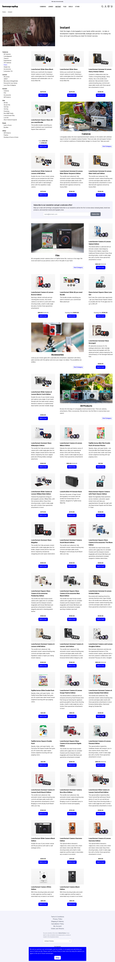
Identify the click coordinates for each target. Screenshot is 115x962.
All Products (7, 97)
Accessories (7, 69)
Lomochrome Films (9, 115)
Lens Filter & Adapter (10, 85)
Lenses (50, 6)
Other (77, 6)
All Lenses (7, 76)
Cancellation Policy (57, 924)
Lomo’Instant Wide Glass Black (42, 69)
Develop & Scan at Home (11, 137)
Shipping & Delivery (57, 921)
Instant (58, 6)
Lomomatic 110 (8, 71)
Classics (6, 58)
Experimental (7, 60)
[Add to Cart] (43, 95)
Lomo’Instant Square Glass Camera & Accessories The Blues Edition (101, 542)
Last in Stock (8, 125)
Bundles (6, 127)
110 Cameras (7, 62)
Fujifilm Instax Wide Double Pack (42, 690)
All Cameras (7, 54)
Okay (57, 958)
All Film (6, 102)
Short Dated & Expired (10, 120)
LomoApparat (8, 56)
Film (64, 6)
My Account (57, 926)
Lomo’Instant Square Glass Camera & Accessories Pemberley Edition (40, 593)
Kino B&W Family (8, 113)
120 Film (6, 107)
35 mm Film (7, 105)
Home (4, 12)
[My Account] (105, 6)
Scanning (6, 111)
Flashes (6, 135)
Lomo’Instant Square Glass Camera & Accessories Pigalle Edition (70, 743)
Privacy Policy (57, 919)
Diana (5, 65)
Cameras (43, 6)
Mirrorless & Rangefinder (11, 81)
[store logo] (10, 6)
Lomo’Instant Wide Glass (69, 69)
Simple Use (7, 67)
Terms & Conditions (57, 917)
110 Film (6, 109)
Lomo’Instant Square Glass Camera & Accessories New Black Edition (70, 593)
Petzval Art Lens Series (10, 83)
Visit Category (107, 146)
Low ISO (6, 117)
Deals (71, 6)
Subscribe (95, 214)
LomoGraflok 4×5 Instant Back (71, 491)
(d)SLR (5, 79)
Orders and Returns (57, 928)
